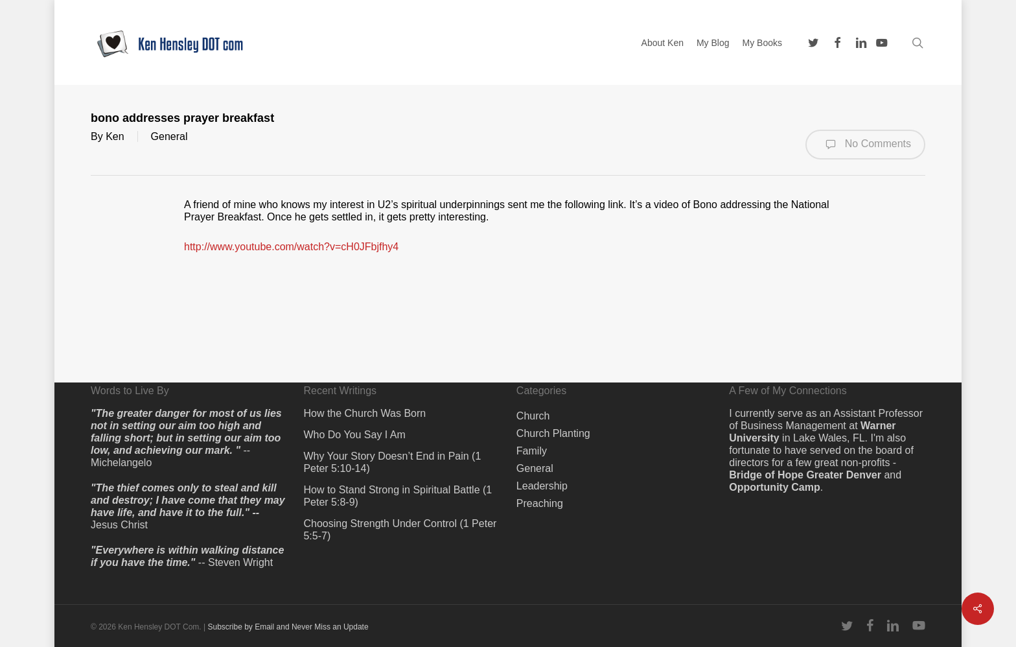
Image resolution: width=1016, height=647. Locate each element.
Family (531, 450)
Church (533, 415)
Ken (115, 136)
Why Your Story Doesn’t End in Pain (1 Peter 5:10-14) (392, 462)
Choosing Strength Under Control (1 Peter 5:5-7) (399, 529)
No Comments (865, 144)
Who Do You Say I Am (354, 434)
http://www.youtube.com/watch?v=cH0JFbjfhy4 (291, 246)
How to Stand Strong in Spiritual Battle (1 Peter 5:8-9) (397, 496)
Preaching (539, 503)
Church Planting (553, 433)
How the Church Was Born (364, 413)
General (169, 136)
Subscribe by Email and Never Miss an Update (287, 626)
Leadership (542, 485)
